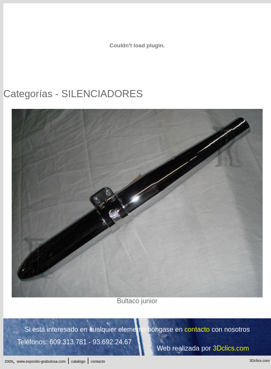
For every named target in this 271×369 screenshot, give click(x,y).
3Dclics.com (259, 361)
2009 (9, 361)
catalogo (78, 361)
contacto (98, 361)
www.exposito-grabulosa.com (41, 361)
